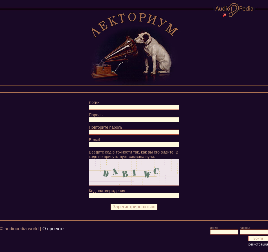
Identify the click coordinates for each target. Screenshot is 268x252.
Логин (94, 102)
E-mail (94, 139)
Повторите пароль (105, 127)
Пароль (96, 115)
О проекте (52, 228)
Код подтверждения (107, 191)
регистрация (258, 244)
